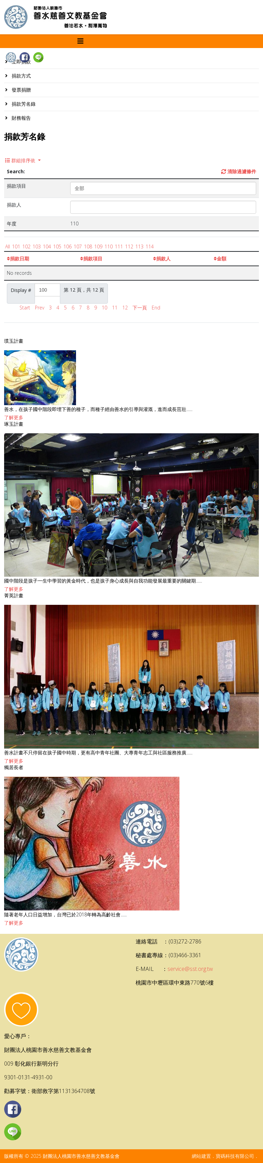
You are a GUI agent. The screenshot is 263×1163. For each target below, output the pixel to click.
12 (125, 307)
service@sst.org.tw (190, 969)
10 (104, 307)
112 (129, 246)
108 (88, 246)
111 (119, 246)
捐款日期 (18, 258)
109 (98, 246)
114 (150, 246)
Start (25, 307)
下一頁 (140, 307)
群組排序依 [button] (21, 160)
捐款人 (162, 258)
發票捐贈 (20, 89)
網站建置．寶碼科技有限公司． (225, 1156)
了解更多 (13, 417)
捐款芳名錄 (23, 104)
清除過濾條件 (238, 171)
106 (67, 246)
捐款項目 (91, 258)
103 (37, 246)
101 (16, 246)
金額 (220, 258)
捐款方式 (20, 75)
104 (47, 246)
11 (114, 307)
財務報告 (20, 118)
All (7, 246)
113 (139, 246)
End (156, 307)
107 (78, 246)
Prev (39, 307)
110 (108, 246)
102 (26, 246)
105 (57, 246)
